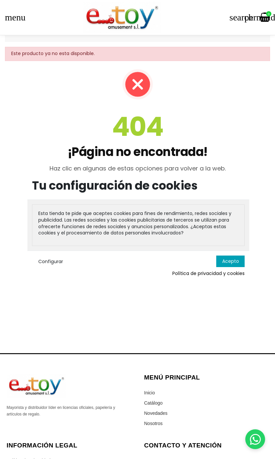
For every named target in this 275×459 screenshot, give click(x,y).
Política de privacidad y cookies (208, 273)
